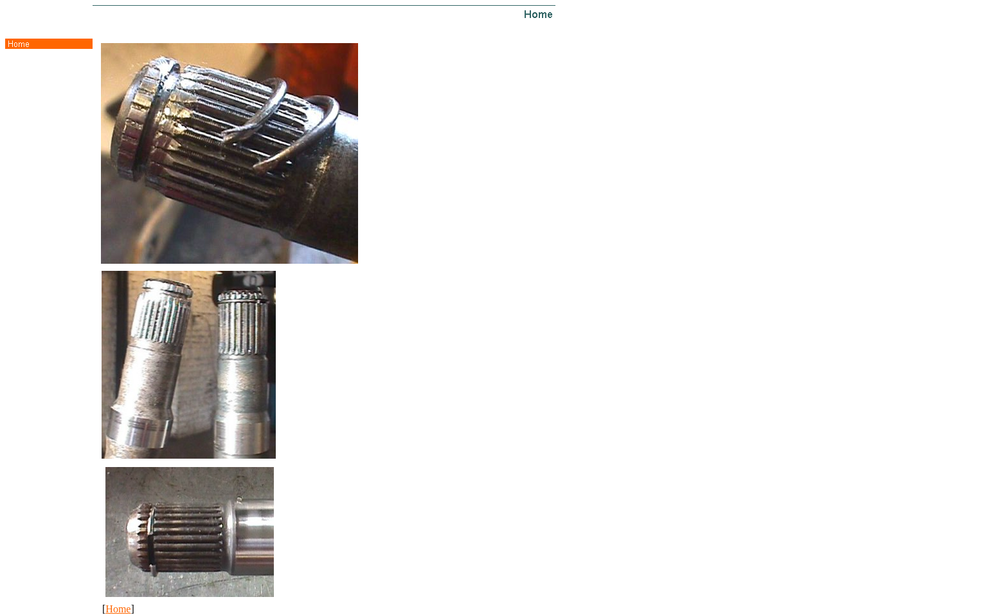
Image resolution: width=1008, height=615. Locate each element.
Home (117, 608)
